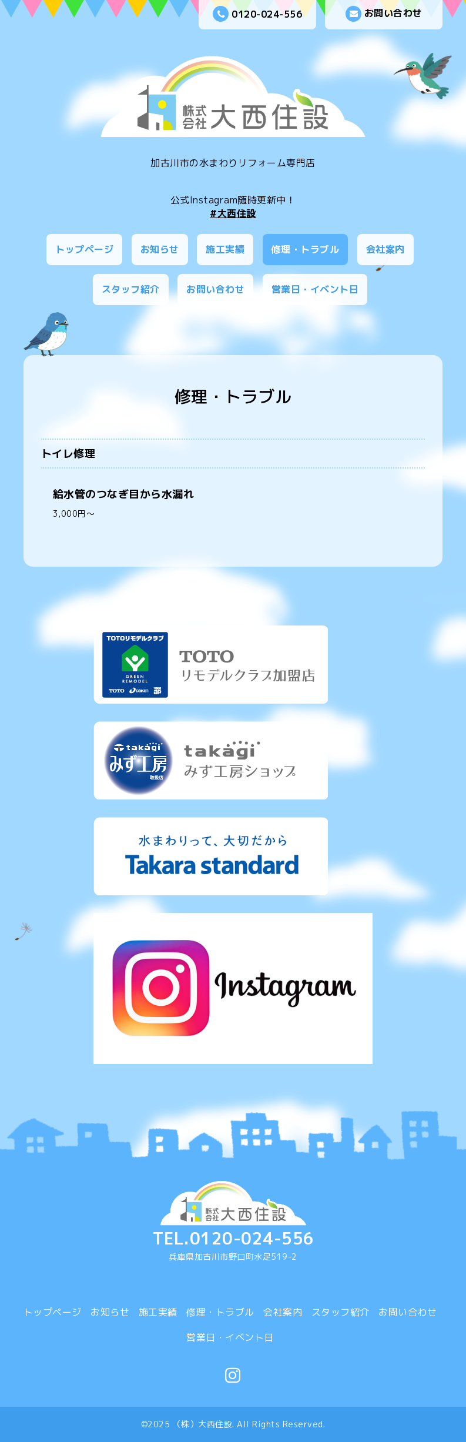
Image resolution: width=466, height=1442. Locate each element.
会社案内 (385, 249)
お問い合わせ (384, 14)
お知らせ (159, 249)
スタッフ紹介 (131, 289)
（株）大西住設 (203, 1424)
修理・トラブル (305, 249)
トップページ (84, 249)
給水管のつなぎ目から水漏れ (124, 494)
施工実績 (225, 249)
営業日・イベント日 (315, 289)
